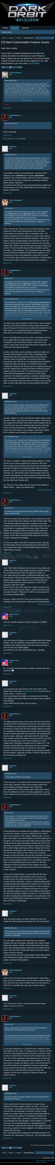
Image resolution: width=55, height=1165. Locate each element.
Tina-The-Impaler (15, 73)
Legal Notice (46, 1158)
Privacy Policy (50, 1160)
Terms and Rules (40, 1160)
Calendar (25, 28)
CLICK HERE (34, 63)
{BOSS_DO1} (14, 614)
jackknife (5, 138)
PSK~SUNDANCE (15, 200)
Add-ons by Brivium (41, 1162)
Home (5, 28)
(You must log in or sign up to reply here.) (42, 1145)
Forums (14, 28)
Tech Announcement (30, 691)
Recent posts (7, 32)
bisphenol (12, 147)
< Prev (3, 67)
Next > (20, 67)
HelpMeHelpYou (15, 115)
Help (52, 1158)
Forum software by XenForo (9, 1162)
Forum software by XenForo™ (26, 1162)
